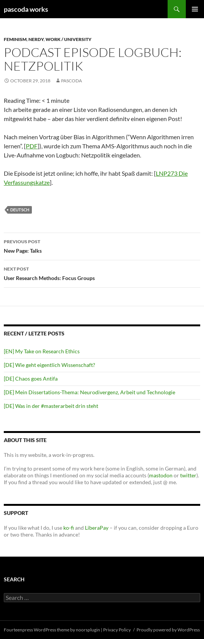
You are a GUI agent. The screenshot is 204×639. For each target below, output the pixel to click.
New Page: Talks (102, 245)
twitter (188, 475)
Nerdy (36, 39)
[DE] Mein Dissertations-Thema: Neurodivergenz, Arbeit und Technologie (89, 392)
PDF (32, 146)
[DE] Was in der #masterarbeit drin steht (51, 406)
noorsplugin (88, 630)
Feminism (15, 39)
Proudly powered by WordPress (168, 630)
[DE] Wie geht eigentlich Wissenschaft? (49, 365)
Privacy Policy (117, 630)
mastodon (161, 475)
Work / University (68, 39)
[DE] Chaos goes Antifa (31, 378)
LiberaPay (96, 527)
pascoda (71, 80)
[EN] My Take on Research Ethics (42, 351)
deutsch (19, 209)
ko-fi (68, 527)
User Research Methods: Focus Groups (102, 272)
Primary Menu (195, 9)
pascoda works (26, 9)
